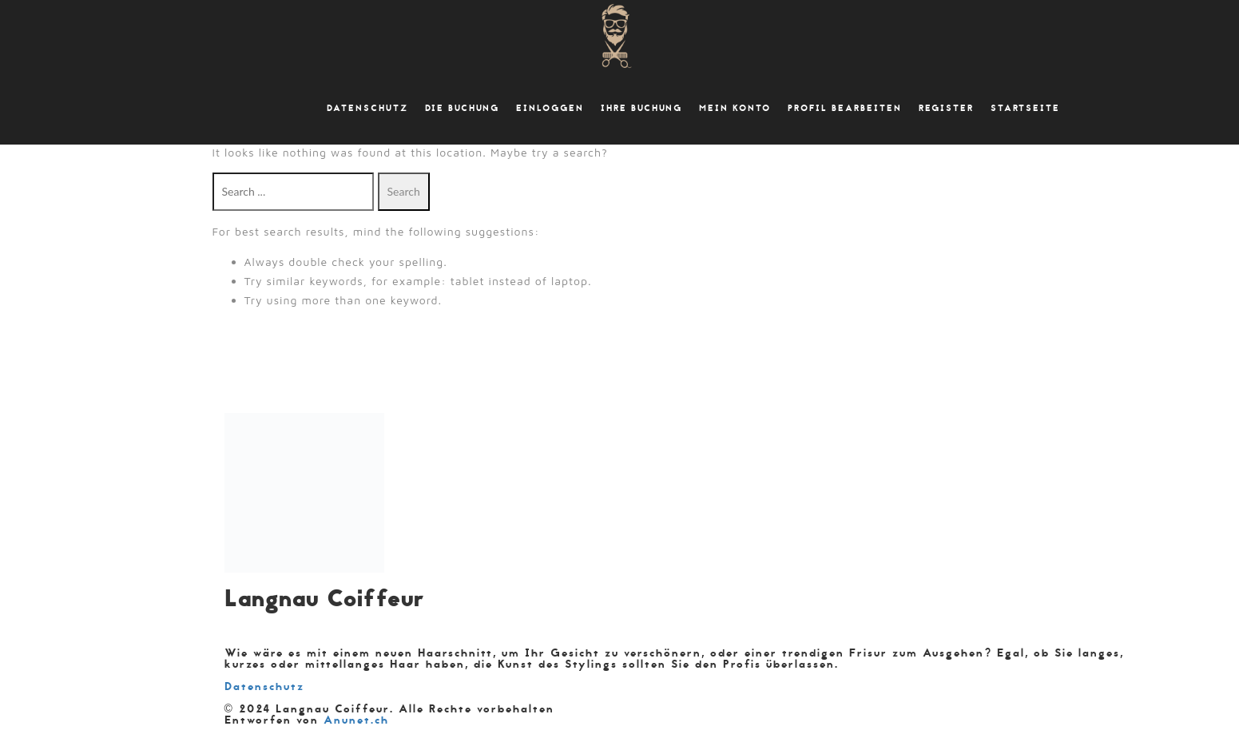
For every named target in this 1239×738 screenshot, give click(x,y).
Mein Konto (735, 108)
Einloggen (550, 108)
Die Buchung (462, 108)
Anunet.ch (356, 720)
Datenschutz (367, 108)
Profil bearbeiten (845, 108)
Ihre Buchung (641, 108)
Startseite (1025, 108)
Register (946, 108)
